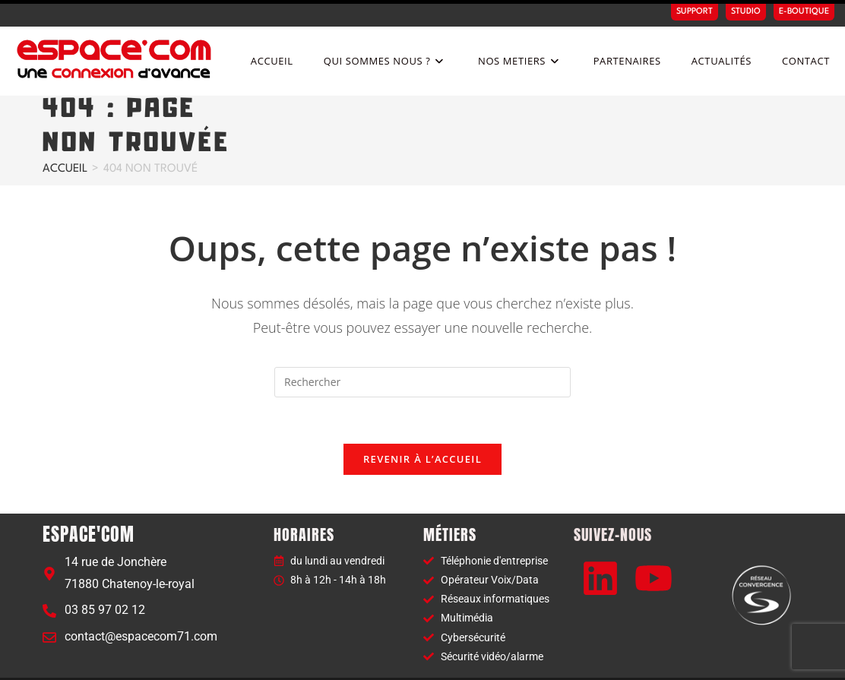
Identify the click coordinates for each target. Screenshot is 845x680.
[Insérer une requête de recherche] (422, 351)
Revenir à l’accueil (422, 428)
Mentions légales (640, 662)
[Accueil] (65, 138)
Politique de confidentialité (745, 662)
